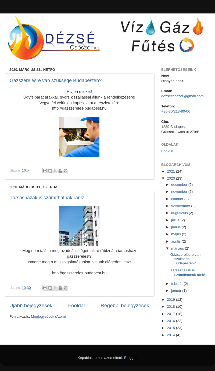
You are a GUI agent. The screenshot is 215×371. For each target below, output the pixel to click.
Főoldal (76, 305)
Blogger (130, 358)
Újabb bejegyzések (30, 305)
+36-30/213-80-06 (175, 111)
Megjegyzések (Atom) (48, 316)
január (176, 291)
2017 (171, 314)
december (179, 185)
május (176, 234)
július (176, 220)
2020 (171, 178)
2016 (171, 321)
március (178, 248)
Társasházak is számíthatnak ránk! (47, 197)
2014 (171, 335)
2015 (171, 328)
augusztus (180, 213)
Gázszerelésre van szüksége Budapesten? (56, 80)
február (177, 284)
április (176, 241)
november (179, 192)
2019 (171, 300)
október (177, 199)
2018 (171, 306)
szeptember (181, 206)
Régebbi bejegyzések (125, 305)
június (176, 227)
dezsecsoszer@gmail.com (182, 96)
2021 (171, 171)
